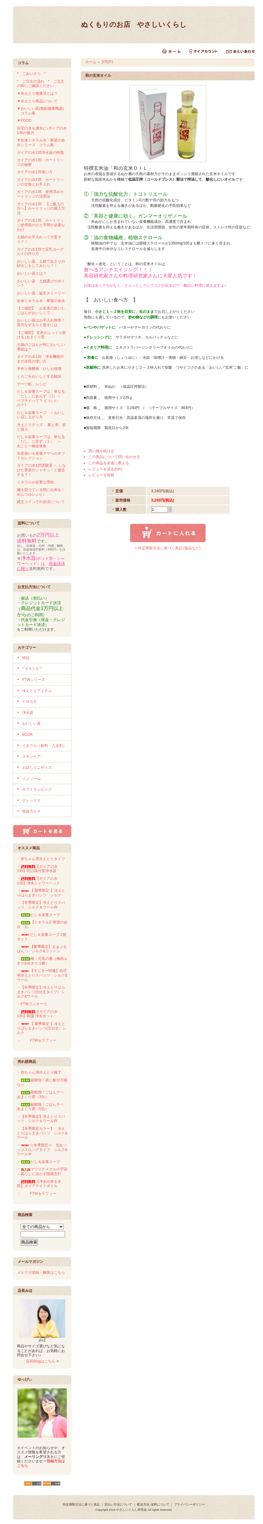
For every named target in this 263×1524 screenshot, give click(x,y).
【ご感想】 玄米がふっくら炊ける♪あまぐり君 (41, 334)
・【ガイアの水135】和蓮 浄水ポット (37, 1014)
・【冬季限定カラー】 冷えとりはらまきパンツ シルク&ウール (42, 1133)
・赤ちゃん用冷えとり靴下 (39, 1072)
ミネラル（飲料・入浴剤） (44, 746)
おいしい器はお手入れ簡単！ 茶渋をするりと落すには (43, 322)
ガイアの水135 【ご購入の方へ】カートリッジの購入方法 (41, 208)
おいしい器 (31, 723)
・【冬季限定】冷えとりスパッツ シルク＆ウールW (41, 904)
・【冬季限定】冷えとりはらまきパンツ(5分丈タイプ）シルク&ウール (41, 991)
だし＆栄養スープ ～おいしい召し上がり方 (41, 415)
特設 (26, 658)
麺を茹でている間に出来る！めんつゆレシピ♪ (41, 492)
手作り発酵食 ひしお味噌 (39, 369)
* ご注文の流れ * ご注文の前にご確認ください (40, 83)
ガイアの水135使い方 (35, 172)
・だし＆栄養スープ (38, 915)
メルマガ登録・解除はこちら (41, 1272)
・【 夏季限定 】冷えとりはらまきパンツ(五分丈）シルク (41, 1028)
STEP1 (107, 62)
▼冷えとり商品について (37, 101)
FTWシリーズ (33, 680)
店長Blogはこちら (40, 1361)
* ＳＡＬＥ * (32, 668)
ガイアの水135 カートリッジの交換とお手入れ (40, 182)
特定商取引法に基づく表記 (81, 1504)
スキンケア (31, 756)
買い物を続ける (101, 451)
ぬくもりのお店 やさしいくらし (134, 24)
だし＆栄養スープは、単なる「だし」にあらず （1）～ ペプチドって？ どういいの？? (41, 398)
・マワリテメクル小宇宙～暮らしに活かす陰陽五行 (42, 1171)
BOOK (27, 734)
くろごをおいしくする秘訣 (39, 376)
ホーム (90, 62)
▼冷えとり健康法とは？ (37, 93)
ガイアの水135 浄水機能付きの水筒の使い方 (40, 358)
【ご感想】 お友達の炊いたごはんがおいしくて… (41, 310)
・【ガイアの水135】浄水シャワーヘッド (38, 880)
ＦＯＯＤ (29, 701)
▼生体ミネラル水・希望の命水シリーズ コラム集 (41, 142)
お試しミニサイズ (37, 767)
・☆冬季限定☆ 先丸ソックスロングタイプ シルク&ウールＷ (42, 1149)
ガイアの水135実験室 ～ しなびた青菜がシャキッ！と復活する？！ (41, 470)
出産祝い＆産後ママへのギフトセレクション (41, 455)
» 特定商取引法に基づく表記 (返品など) (167, 548)
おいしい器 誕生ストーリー (41, 293)
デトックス (31, 800)
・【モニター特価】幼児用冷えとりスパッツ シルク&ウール (42, 975)
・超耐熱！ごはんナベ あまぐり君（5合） (42, 1106)
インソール (31, 778)
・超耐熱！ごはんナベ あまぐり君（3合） (42, 1094)
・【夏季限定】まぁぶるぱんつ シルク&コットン (42, 948)
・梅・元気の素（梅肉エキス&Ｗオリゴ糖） (42, 961)
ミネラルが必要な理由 (35, 482)
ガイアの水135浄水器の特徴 (40, 152)
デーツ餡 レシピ (32, 384)
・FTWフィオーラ (32, 1004)
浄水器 (27, 713)
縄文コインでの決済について (41, 502)
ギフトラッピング (37, 789)
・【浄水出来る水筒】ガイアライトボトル (39, 1183)
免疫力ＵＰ (31, 811)
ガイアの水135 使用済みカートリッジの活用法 (40, 194)
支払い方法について (118, 1504)
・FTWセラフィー (36, 1040)
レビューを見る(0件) (105, 469)
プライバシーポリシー (189, 1504)
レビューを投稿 (101, 475)
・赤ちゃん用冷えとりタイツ (41, 859)
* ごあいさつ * (33, 74)
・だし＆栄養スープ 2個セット (41, 936)
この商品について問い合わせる (114, 457)
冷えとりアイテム (37, 691)
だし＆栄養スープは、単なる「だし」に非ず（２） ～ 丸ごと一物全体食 (41, 441)
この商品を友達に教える (108, 463)
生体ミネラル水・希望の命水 (41, 301)
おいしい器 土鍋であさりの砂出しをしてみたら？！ (41, 263)
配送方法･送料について (153, 1504)
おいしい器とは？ (32, 273)
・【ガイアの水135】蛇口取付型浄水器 (37, 868)
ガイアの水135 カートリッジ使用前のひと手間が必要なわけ (41, 224)
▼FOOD (24, 120)
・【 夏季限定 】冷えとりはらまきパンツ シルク (41, 892)
